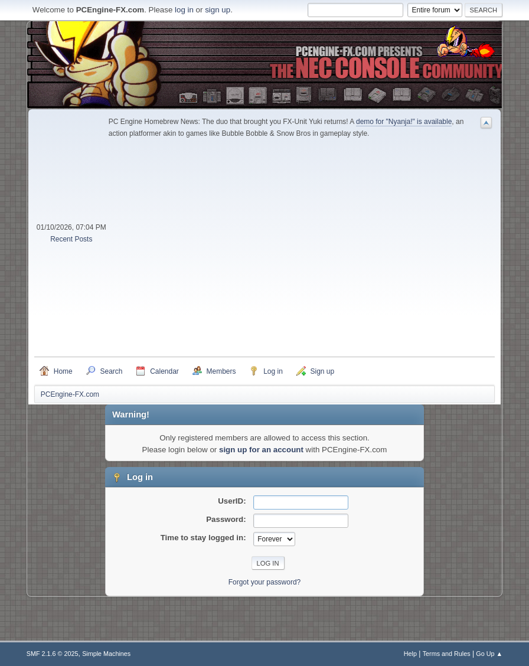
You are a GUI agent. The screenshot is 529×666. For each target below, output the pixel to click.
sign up (217, 9)
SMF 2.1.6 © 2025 (53, 653)
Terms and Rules (447, 653)
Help (410, 653)
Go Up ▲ (489, 653)
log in (184, 9)
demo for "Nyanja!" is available (404, 121)
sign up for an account (261, 449)
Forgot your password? (264, 582)
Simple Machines (106, 653)
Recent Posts (71, 239)
